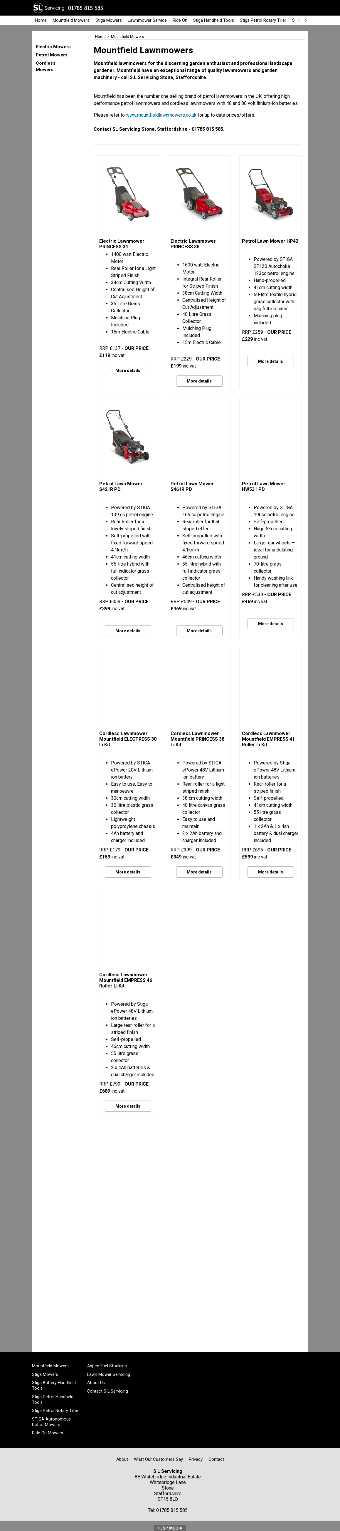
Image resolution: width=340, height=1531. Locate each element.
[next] (305, 20)
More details (127, 370)
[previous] (299, 20)
